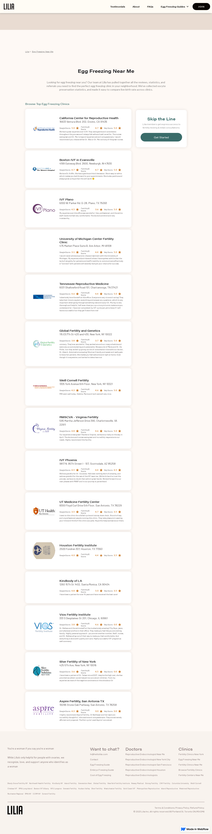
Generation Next (85, 783)
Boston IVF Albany (41, 788)
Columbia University (180, 783)
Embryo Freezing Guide (102, 769)
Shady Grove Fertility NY (17, 783)
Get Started (161, 137)
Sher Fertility (96, 788)
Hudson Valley (84, 788)
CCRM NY (37, 794)
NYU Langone (56, 788)
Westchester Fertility (113, 788)
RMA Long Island (25, 788)
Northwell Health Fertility (40, 783)
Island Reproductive (169, 788)
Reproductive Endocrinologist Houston (145, 769)
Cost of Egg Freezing (100, 775)
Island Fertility (70, 783)
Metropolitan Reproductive (148, 788)
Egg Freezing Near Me (42, 51)
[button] (175, 6)
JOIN (201, 6)
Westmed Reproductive (189, 788)
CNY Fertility (164, 783)
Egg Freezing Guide (100, 764)
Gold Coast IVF (129, 788)
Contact (94, 759)
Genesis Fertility (70, 788)
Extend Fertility (48, 794)
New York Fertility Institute (118, 783)
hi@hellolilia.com (99, 754)
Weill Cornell (196, 783)
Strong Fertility (151, 783)
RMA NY (28, 794)
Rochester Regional (15, 794)
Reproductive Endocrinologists (141, 775)
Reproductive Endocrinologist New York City (147, 759)
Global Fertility (99, 783)
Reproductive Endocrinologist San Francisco (148, 764)
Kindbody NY (57, 783)
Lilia (27, 51)
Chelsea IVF (12, 788)
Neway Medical (137, 783)
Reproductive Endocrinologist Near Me (145, 754)
